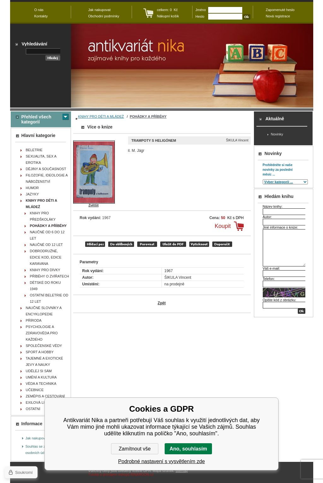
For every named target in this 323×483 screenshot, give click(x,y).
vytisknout (199, 244)
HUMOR (32, 188)
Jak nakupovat (37, 438)
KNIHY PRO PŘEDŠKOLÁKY (43, 216)
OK (301, 311)
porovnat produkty (147, 244)
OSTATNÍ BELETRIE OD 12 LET (49, 298)
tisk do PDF (173, 244)
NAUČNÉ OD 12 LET (46, 245)
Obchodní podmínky (103, 16)
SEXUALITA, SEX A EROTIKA (41, 159)
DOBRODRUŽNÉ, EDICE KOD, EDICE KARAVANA (46, 257)
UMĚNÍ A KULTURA (41, 377)
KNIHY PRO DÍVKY (45, 270)
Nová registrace (278, 16)
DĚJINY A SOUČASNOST (46, 169)
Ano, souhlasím (188, 448)
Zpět (162, 303)
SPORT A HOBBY (40, 352)
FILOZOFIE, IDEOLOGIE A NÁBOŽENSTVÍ (47, 178)
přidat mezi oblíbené (121, 244)
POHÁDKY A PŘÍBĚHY (148, 116)
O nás (39, 10)
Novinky (277, 134)
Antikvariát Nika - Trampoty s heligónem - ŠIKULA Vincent (192, 66)
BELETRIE (34, 150)
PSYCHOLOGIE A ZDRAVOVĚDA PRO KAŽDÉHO (42, 333)
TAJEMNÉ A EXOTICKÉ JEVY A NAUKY (44, 361)
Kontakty (41, 16)
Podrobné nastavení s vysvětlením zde (161, 461)
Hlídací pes (95, 244)
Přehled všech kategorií (36, 119)
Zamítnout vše (134, 448)
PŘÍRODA (34, 320)
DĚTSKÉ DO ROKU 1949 (45, 286)
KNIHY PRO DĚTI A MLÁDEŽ (101, 116)
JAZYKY (32, 194)
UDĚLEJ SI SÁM (39, 371)
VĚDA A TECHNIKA (41, 383)
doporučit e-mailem (222, 244)
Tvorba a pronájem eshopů (109, 474)
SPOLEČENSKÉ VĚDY (44, 346)
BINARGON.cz (142, 474)
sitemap (181, 471)
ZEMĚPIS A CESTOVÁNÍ (45, 396)
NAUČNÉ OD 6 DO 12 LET (47, 235)
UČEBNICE (35, 390)
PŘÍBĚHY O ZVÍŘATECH (49, 276)
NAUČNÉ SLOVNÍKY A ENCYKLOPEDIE (44, 311)
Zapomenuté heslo (280, 10)
